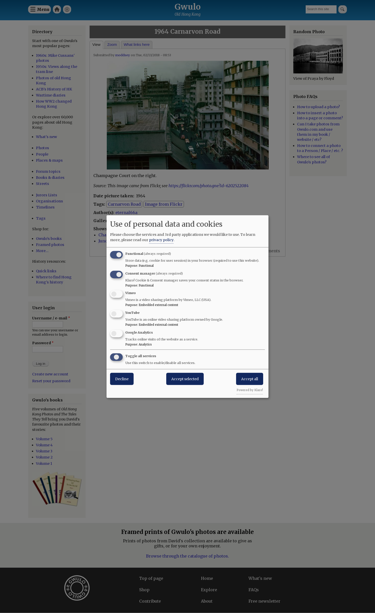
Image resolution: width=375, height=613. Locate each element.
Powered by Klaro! (250, 390)
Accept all (249, 378)
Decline (122, 378)
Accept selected (185, 378)
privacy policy (161, 239)
